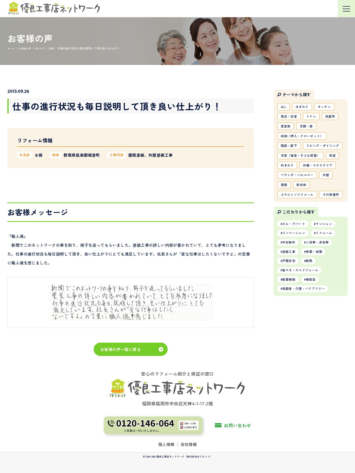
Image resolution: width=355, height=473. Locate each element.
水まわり (304, 107)
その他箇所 (290, 233)
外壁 (330, 202)
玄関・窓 (309, 128)
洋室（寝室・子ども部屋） (302, 170)
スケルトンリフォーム (299, 223)
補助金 (314, 324)
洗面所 (334, 117)
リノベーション (295, 274)
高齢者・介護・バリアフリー (306, 334)
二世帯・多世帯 (321, 284)
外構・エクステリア (297, 191)
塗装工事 (290, 294)
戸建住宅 (290, 304)
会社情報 (189, 444)
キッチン (328, 107)
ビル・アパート (295, 263)
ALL (284, 107)
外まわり (305, 181)
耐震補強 (290, 324)
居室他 (286, 128)
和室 (284, 181)
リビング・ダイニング (299, 159)
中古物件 (290, 284)
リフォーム (328, 274)
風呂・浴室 (290, 117)
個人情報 (166, 444)
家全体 (303, 212)
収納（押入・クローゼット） (304, 138)
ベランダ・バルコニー (299, 202)
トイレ (314, 117)
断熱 (312, 304)
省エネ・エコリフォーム (302, 314)
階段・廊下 (290, 149)
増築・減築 (318, 294)
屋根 (284, 212)
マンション (328, 263)
